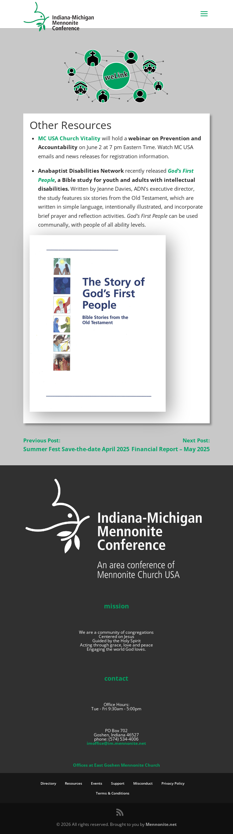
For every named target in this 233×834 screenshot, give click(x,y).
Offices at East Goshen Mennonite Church (116, 765)
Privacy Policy (172, 783)
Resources (73, 783)
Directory (48, 783)
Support (117, 783)
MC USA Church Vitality (69, 138)
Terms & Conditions (112, 793)
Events (96, 783)
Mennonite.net (161, 824)
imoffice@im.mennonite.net (116, 743)
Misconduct (143, 783)
